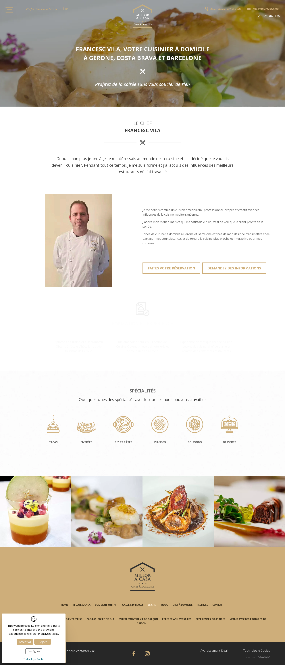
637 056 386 (234, 9)
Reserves (202, 604)
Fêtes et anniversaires (176, 619)
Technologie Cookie (256, 651)
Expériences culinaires (210, 619)
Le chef (152, 604)
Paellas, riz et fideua (100, 619)
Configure (34, 651)
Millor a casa (81, 604)
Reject (42, 642)
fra (277, 15)
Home (64, 604)
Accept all (25, 642)
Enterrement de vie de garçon (138, 619)
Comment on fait (106, 604)
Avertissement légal (214, 651)
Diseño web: (258, 657)
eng (271, 15)
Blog (164, 604)
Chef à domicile (182, 604)
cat (259, 15)
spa (265, 15)
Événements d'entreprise (66, 619)
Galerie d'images (133, 604)
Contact (218, 604)
